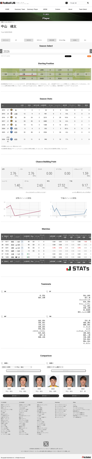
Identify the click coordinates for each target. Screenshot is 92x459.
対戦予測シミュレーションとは (80, 415)
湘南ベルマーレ (22, 418)
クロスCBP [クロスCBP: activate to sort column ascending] (65, 236)
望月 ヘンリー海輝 (84, 312)
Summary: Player (32, 9)
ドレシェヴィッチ (84, 299)
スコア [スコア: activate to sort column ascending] (17, 237)
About (70, 9)
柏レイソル (3, 411)
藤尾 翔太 (86, 324)
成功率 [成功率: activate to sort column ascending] (65, 105)
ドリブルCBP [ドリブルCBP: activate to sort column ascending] (71, 236)
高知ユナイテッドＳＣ (42, 428)
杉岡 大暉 (86, 308)
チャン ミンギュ (84, 303)
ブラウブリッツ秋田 (23, 409)
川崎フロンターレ (5, 417)
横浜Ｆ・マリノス (5, 418)
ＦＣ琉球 (39, 434)
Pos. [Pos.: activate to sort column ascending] (32, 236)
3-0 (19, 251)
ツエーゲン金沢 (40, 414)
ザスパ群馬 (39, 408)
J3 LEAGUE (39, 402)
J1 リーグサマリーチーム (61, 405)
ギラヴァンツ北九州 (41, 429)
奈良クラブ (39, 420)
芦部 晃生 (41, 329)
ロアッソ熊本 (40, 431)
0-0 (19, 245)
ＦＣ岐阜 (39, 415)
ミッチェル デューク (83, 331)
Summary (57, 402)
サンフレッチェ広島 (5, 431)
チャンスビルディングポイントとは (35, 192)
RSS (89, 56)
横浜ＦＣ (21, 417)
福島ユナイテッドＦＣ (42, 405)
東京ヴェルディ (4, 414)
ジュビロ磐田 (22, 425)
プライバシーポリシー (45, 448)
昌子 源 (87, 297)
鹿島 (12, 257)
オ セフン (86, 343)
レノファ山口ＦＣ (41, 423)
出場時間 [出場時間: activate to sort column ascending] (43, 105)
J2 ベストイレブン (59, 412)
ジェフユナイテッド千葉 (6, 409)
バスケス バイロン (39, 331)
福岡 (12, 251)
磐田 (12, 242)
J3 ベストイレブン (59, 417)
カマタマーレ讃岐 (41, 425)
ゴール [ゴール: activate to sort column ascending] (51, 105)
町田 (16, 128)
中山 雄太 (86, 306)
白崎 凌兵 (41, 326)
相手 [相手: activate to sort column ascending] (11, 236)
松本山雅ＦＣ (40, 411)
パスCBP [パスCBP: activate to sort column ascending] (59, 236)
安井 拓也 (41, 333)
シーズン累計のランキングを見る (81, 192)
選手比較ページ (16, 395)
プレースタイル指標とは (78, 412)
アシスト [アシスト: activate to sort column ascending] (72, 105)
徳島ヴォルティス (23, 428)
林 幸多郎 (86, 310)
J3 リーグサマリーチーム (61, 414)
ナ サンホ (86, 326)
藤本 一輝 (86, 335)
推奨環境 (37, 448)
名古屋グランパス (5, 422)
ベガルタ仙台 (22, 408)
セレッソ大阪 (4, 426)
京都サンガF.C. (4, 423)
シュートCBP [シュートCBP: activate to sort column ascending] (84, 236)
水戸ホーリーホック (5, 406)
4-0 (19, 242)
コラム (74, 405)
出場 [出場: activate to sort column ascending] (22, 105)
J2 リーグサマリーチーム (61, 409)
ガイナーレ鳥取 (40, 422)
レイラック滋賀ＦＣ (41, 417)
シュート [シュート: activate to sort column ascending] (57, 105)
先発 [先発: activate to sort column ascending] (29, 105)
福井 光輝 (41, 297)
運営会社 (53, 448)
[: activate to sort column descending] (3, 106)
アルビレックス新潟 (23, 422)
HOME (7, 9)
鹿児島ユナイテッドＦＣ (42, 432)
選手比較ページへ (68, 370)
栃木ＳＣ (39, 406)
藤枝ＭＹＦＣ (22, 426)
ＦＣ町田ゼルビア (5, 415)
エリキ (88, 329)
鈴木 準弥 (86, 301)
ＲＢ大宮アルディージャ (24, 415)
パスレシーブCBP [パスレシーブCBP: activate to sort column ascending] (77, 236)
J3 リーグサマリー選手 (60, 415)
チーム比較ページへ (23, 370)
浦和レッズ (3, 408)
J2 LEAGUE (21, 402)
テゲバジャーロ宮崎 (23, 434)
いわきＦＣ (21, 412)
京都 (12, 254)
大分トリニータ (22, 432)
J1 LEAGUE (3, 402)
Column (57, 9)
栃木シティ (21, 414)
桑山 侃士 (86, 341)
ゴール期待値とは (77, 417)
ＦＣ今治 (21, 429)
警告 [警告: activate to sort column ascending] (79, 105)
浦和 (12, 248)
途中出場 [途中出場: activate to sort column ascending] (36, 105)
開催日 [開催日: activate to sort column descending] (6, 236)
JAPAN (45, 9)
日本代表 (75, 406)
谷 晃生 (42, 295)
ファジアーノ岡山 (5, 429)
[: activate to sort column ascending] (6, 106)
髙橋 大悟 (41, 337)
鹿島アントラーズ (5, 405)
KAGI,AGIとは (76, 411)
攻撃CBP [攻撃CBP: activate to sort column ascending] (52, 236)
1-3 (19, 257)
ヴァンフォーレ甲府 (23, 420)
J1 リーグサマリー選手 (60, 406)
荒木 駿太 (86, 339)
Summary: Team (20, 9)
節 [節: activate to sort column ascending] (2, 236)
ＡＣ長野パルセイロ (41, 412)
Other (74, 402)
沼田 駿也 (86, 333)
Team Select (83, 9)
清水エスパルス (4, 420)
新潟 (12, 245)
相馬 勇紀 (86, 322)
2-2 (19, 248)
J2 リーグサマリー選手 (60, 411)
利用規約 (32, 448)
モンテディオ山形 (23, 411)
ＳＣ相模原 (39, 409)
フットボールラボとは (78, 408)
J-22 (15, 114)
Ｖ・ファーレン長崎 (5, 434)
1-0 (19, 254)
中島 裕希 (86, 337)
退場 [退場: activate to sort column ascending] (86, 105)
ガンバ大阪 (3, 425)
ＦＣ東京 (3, 412)
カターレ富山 (22, 423)
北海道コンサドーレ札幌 (24, 405)
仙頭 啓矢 (41, 320)
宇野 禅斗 (41, 322)
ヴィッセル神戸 (4, 428)
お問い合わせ (59, 448)
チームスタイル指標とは (78, 414)
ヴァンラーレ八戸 (23, 406)
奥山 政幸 (86, 295)
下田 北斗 (41, 324)
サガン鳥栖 (21, 431)
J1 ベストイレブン (59, 408)
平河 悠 (87, 320)
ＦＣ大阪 (39, 418)
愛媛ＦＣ (39, 426)
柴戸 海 (42, 335)
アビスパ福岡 (4, 432)
